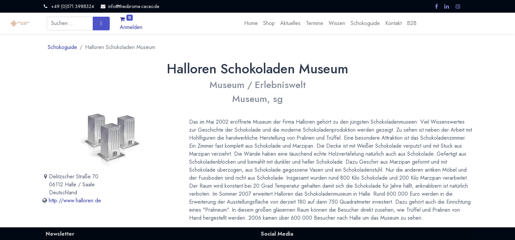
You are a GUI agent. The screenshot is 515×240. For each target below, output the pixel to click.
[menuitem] (251, 23)
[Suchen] (101, 23)
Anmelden (131, 27)
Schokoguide (62, 47)
